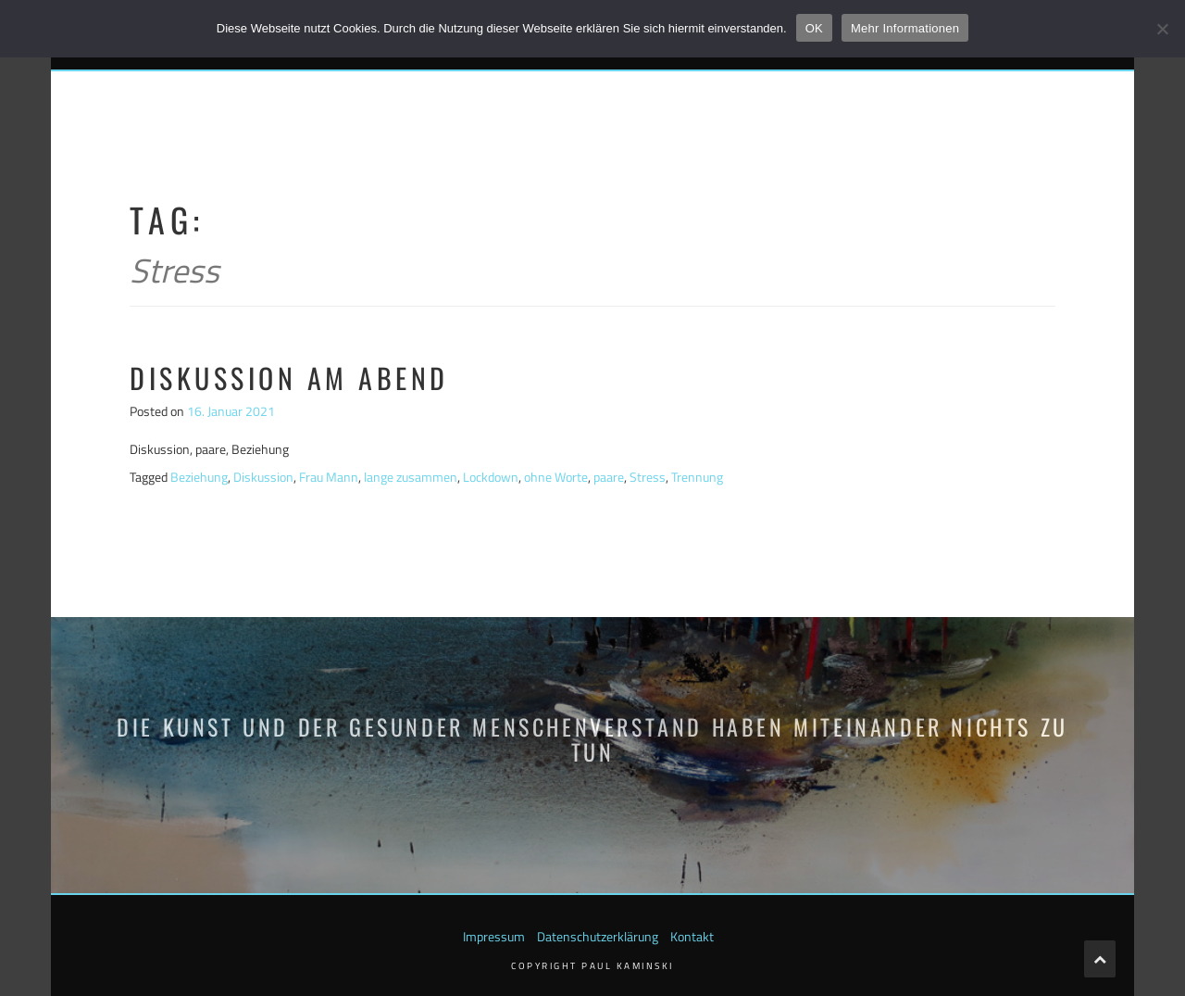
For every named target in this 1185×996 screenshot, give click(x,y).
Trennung (697, 476)
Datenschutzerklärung (597, 936)
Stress (648, 476)
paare (608, 476)
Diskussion (263, 476)
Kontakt (692, 936)
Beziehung (199, 476)
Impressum (494, 936)
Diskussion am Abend (289, 377)
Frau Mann (328, 476)
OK (814, 28)
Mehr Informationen (905, 28)
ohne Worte (556, 476)
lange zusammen (410, 476)
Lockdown (490, 476)
